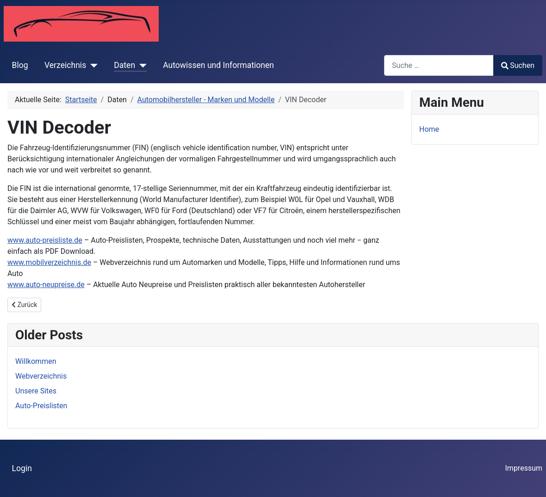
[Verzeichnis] (92, 65)
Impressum (524, 468)
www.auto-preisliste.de (44, 240)
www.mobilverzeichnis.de (49, 262)
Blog (20, 65)
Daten (124, 65)
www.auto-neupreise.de (46, 284)
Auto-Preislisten (41, 405)
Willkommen (35, 361)
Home (429, 129)
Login (22, 468)
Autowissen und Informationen (218, 65)
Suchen (517, 65)
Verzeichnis (65, 65)
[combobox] (439, 65)
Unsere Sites (35, 391)
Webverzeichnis (41, 376)
